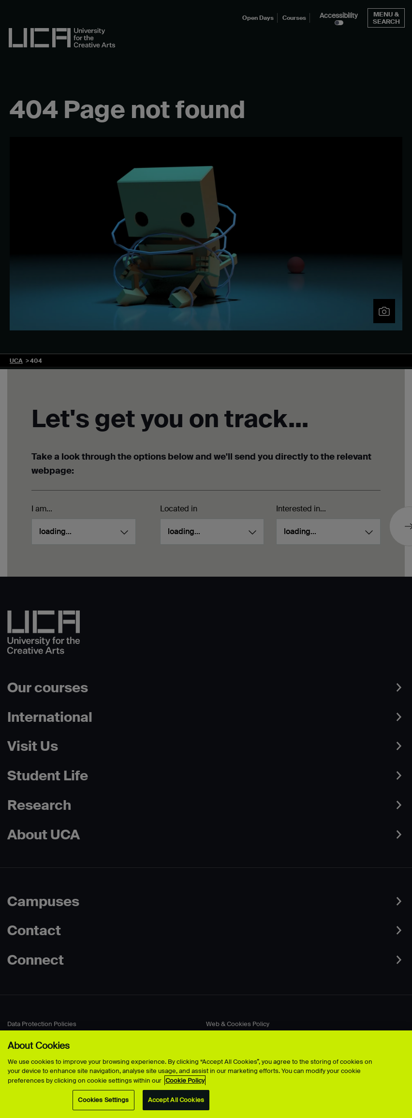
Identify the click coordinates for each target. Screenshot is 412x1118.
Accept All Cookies (176, 1100)
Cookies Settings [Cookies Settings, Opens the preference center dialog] (103, 1100)
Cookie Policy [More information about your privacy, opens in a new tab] (185, 1080)
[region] (206, 1074)
